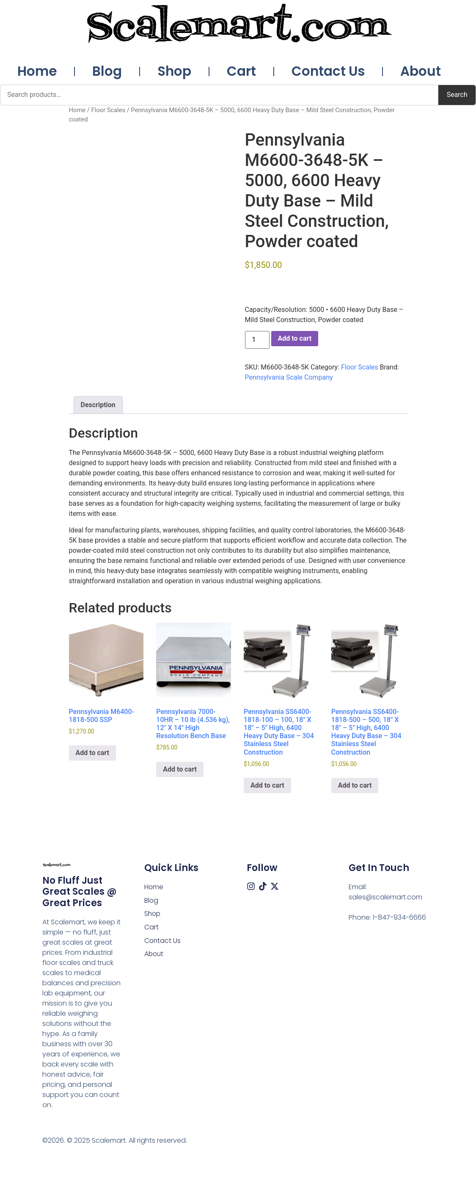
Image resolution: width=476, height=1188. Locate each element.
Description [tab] (98, 405)
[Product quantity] (257, 340)
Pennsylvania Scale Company (289, 377)
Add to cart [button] (93, 753)
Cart (241, 71)
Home (37, 71)
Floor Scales (108, 110)
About (420, 71)
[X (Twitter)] (274, 886)
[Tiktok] (263, 886)
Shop (174, 71)
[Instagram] (251, 886)
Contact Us (328, 71)
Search (457, 95)
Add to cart (295, 338)
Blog (107, 71)
